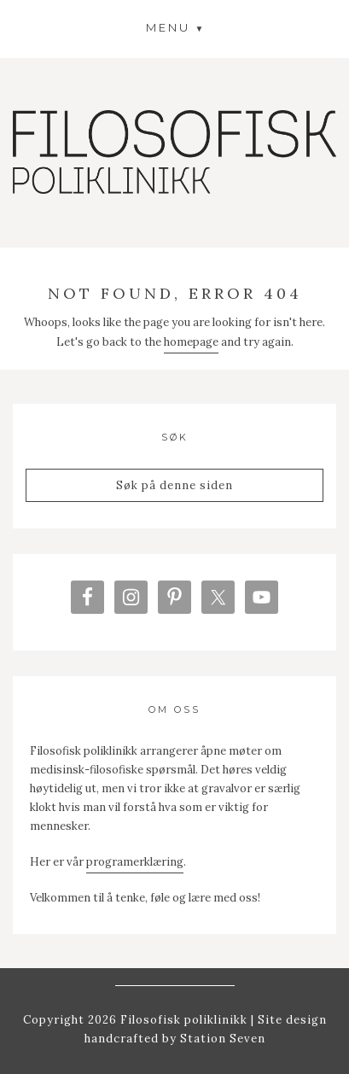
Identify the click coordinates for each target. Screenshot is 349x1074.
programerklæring (134, 862)
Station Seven (221, 1038)
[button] (174, 27)
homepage (191, 342)
